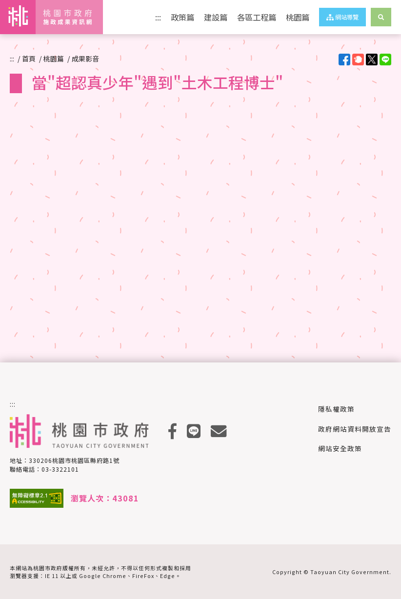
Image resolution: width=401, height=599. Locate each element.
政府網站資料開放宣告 (354, 429)
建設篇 (215, 17)
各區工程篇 (256, 17)
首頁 (29, 58)
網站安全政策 (340, 448)
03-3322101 (60, 469)
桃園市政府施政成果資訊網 (51, 17)
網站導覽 (342, 17)
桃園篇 (297, 17)
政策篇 (182, 17)
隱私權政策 (336, 409)
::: (158, 17)
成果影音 (85, 58)
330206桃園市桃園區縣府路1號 (74, 460)
